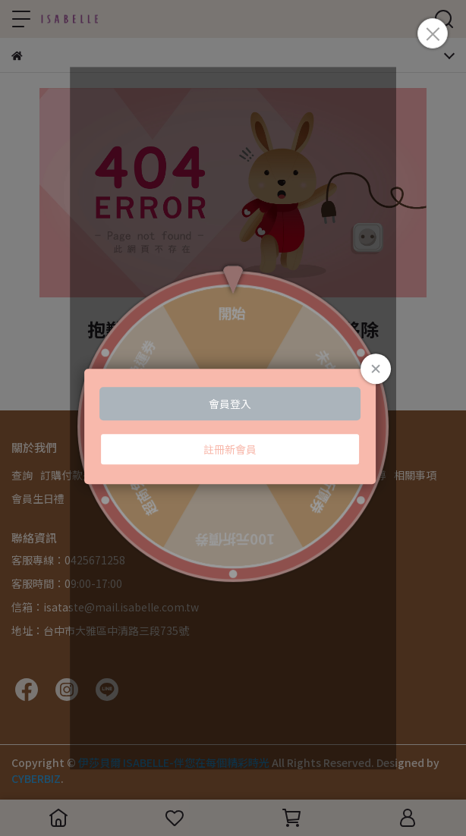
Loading (233, 426)
